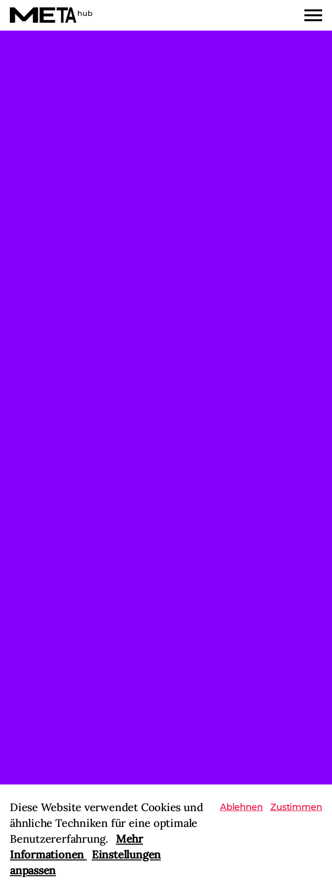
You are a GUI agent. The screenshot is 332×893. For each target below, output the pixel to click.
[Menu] (313, 15)
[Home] (51, 15)
